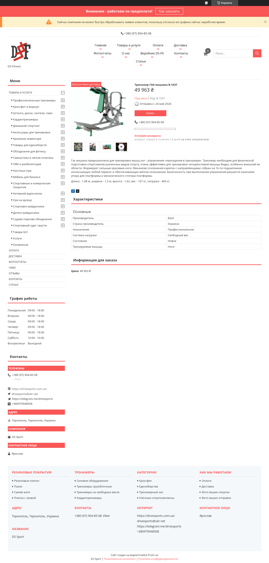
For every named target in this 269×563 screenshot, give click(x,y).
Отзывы (14, 273)
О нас (126, 53)
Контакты (181, 53)
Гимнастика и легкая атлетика (33, 158)
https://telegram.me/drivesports (32, 399)
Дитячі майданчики (26, 213)
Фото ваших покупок (215, 492)
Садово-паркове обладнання (32, 219)
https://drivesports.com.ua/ (29, 389)
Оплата (158, 45)
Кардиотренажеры (25, 119)
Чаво (12, 267)
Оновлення (20, 245)
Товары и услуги (129, 45)
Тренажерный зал (151, 492)
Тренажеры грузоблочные (94, 486)
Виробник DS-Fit (152, 53)
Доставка (180, 45)
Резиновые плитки (26, 481)
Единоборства (148, 486)
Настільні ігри (22, 170)
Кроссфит (145, 481)
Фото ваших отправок (216, 498)
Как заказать (169, 11)
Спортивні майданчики (28, 206)
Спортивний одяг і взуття (30, 225)
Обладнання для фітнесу (29, 151)
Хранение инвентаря (27, 139)
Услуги (17, 238)
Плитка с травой (25, 498)
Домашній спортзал (26, 126)
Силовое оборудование (92, 481)
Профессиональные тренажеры (34, 100)
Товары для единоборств (30, 145)
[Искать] (257, 53)
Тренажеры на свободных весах (98, 492)
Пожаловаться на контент (120, 559)
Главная (101, 45)
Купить (150, 113)
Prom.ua (153, 555)
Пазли (18, 486)
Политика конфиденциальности (158, 559)
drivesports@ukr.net (25, 394)
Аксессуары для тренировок (32, 132)
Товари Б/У (20, 232)
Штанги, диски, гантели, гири (32, 113)
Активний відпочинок (27, 193)
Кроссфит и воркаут (26, 107)
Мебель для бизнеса (26, 177)
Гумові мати (22, 492)
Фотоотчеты (102, 53)
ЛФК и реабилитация (27, 164)
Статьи (141, 61)
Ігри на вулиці (22, 200)
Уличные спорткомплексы (157, 498)
